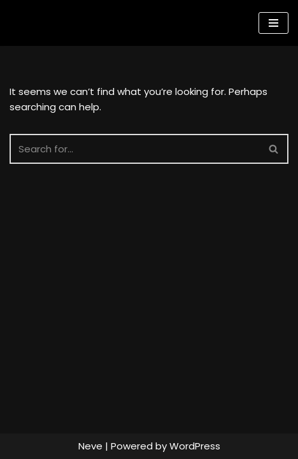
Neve (90, 446)
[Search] (135, 149)
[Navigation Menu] (273, 23)
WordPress (194, 446)
